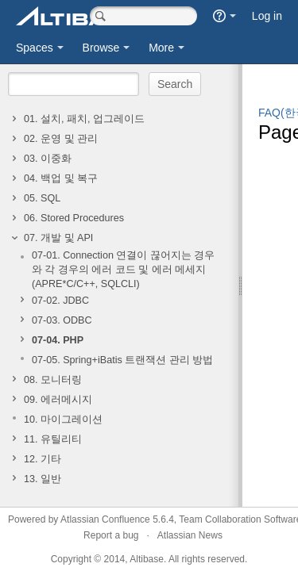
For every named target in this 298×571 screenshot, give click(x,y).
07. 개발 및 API (58, 237)
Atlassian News (190, 535)
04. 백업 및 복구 (61, 178)
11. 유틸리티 (53, 439)
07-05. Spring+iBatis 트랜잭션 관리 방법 (122, 360)
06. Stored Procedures (74, 218)
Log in (267, 16)
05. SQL (42, 198)
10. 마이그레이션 (63, 419)
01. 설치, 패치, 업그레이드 (84, 119)
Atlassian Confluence (105, 519)
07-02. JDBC (60, 300)
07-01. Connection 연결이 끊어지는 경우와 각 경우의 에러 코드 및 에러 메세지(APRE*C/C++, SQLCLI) (123, 269)
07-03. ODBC (62, 320)
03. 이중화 (48, 158)
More (161, 47)
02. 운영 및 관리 (61, 138)
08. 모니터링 (53, 379)
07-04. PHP (57, 340)
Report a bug (110, 535)
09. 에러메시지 (58, 399)
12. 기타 (42, 459)
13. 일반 (42, 479)
